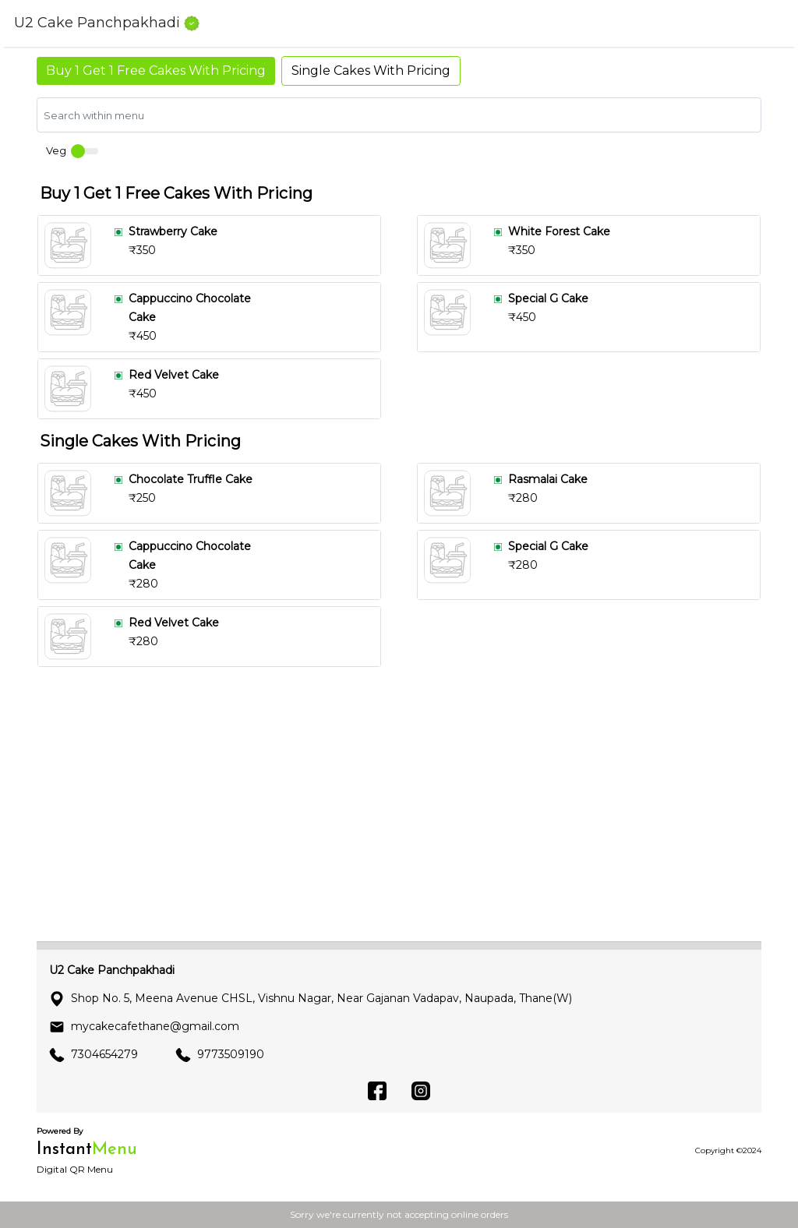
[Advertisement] (399, 820)
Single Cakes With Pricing (370, 70)
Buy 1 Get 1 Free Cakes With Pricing (156, 70)
